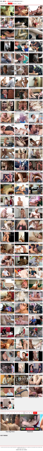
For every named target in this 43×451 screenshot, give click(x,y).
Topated (15, 3)
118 (26, 412)
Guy (4, 1)
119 (29, 412)
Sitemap (17, 449)
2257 (22, 449)
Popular (10, 3)
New (6, 3)
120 (31, 412)
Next (35, 412)
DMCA (20, 449)
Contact (25, 449)
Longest (19, 3)
